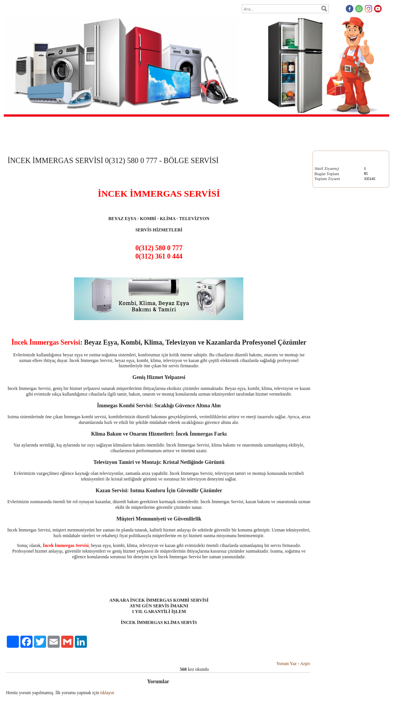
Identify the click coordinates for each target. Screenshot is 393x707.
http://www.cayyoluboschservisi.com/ (344, 421)
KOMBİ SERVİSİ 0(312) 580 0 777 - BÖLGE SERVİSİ (344, 260)
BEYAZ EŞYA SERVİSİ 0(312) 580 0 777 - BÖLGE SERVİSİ (349, 218)
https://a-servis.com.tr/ (333, 383)
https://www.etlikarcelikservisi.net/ (342, 441)
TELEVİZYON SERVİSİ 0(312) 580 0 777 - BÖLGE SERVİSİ (350, 344)
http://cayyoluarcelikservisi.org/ (340, 431)
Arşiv (305, 663)
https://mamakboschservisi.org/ (339, 402)
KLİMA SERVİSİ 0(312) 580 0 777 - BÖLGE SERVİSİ (350, 302)
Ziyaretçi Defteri (216, 142)
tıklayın (107, 692)
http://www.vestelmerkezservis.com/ (343, 412)
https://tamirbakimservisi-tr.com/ (340, 392)
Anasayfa (138, 142)
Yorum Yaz (286, 663)
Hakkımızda (174, 142)
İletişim (254, 142)
